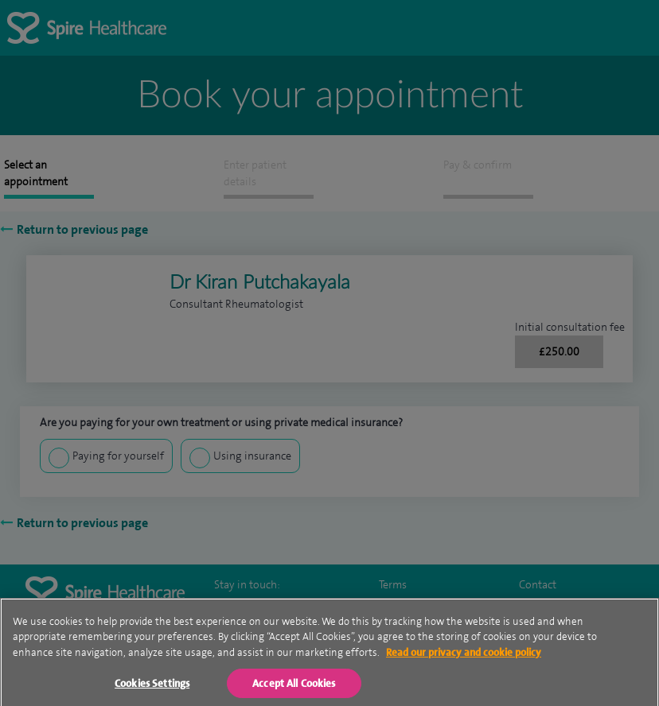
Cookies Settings (152, 688)
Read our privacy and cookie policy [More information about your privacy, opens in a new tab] (463, 658)
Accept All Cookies (293, 688)
